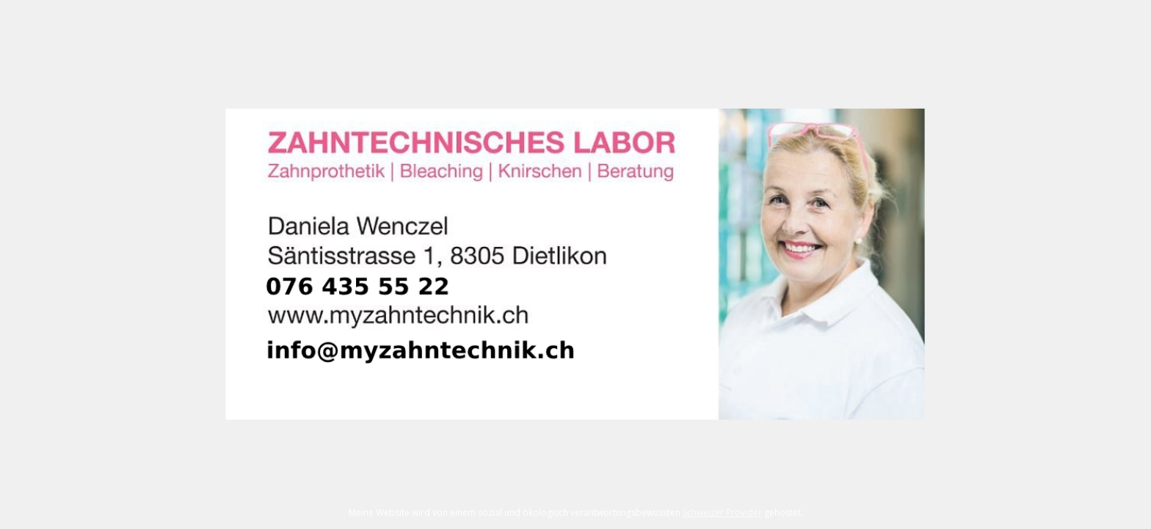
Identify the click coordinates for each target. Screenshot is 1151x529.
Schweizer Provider (722, 512)
